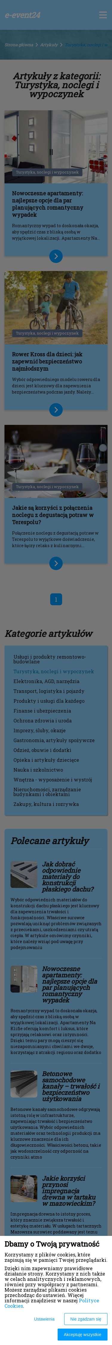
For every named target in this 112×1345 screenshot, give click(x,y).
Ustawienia (44, 1319)
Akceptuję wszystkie (82, 1334)
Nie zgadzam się (86, 1319)
